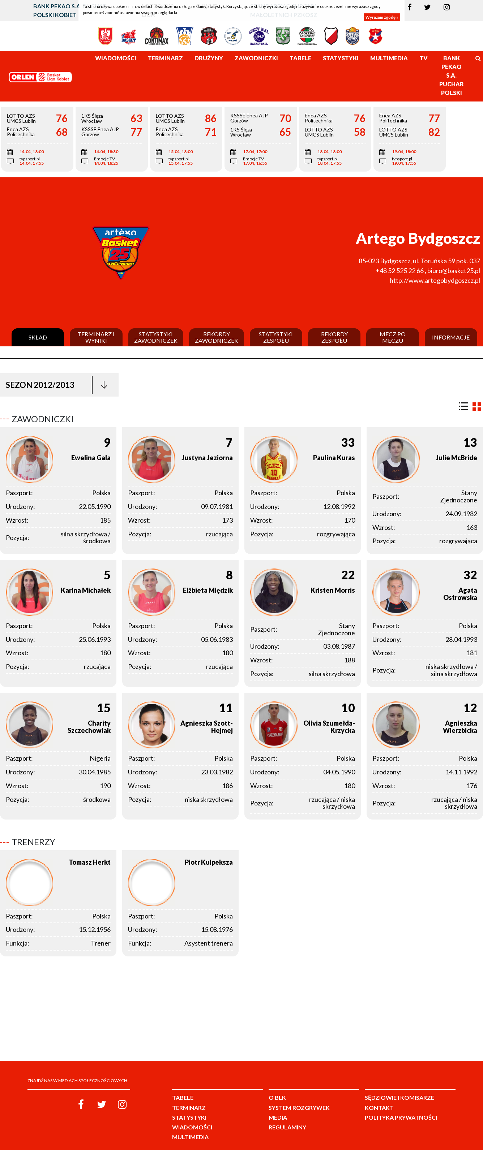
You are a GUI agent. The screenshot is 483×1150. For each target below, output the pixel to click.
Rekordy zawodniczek (216, 337)
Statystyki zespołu (276, 337)
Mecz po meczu (393, 337)
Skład (38, 337)
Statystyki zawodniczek (156, 337)
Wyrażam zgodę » (382, 17)
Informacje (451, 337)
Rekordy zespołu (334, 337)
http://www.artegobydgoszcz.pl (435, 280)
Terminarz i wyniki (96, 337)
